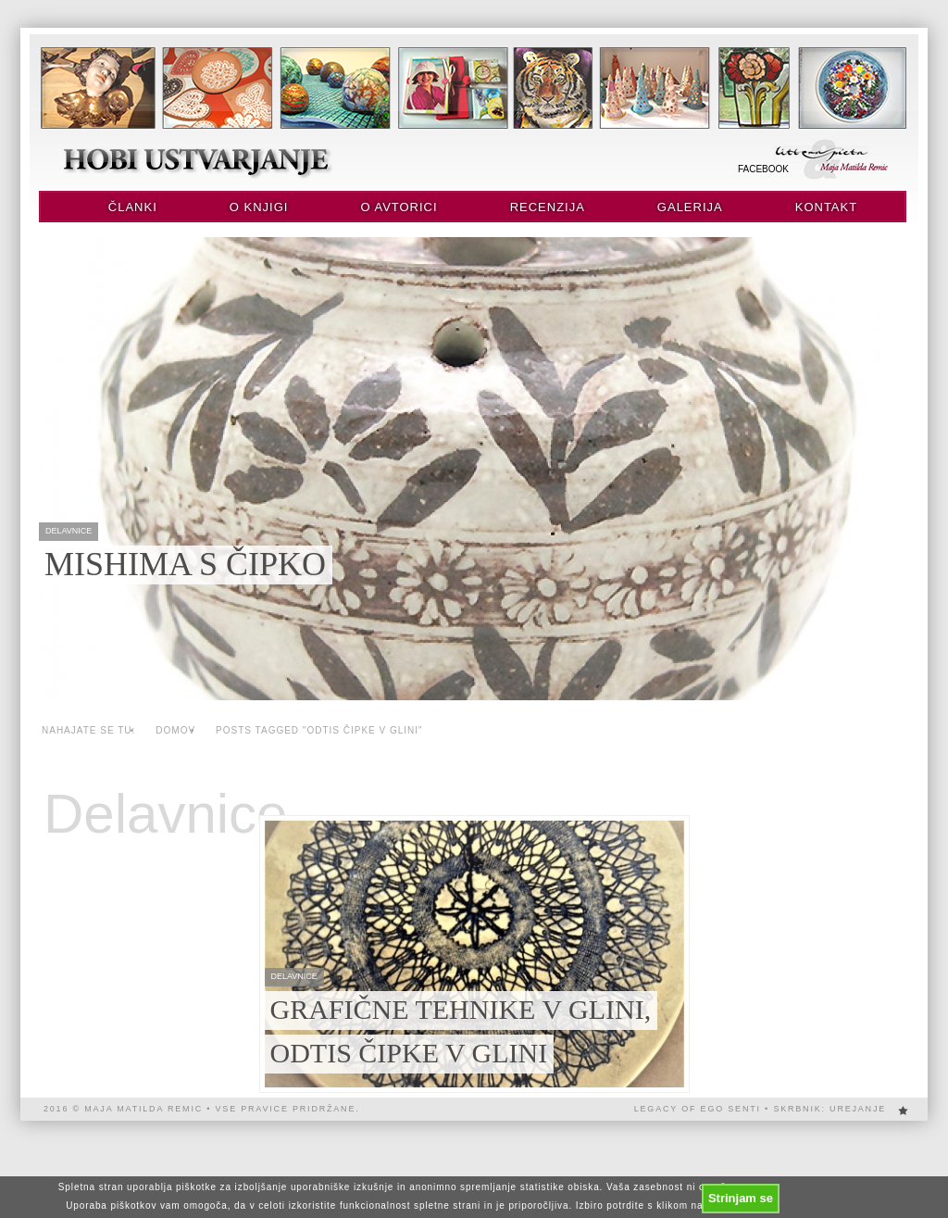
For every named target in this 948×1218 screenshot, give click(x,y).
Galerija (690, 207)
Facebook (763, 169)
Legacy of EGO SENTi (697, 1108)
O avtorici (398, 207)
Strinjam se (740, 1198)
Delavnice (165, 814)
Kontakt (826, 207)
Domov (175, 730)
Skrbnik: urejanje (829, 1108)
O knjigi (259, 207)
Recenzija (547, 207)
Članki (132, 207)
